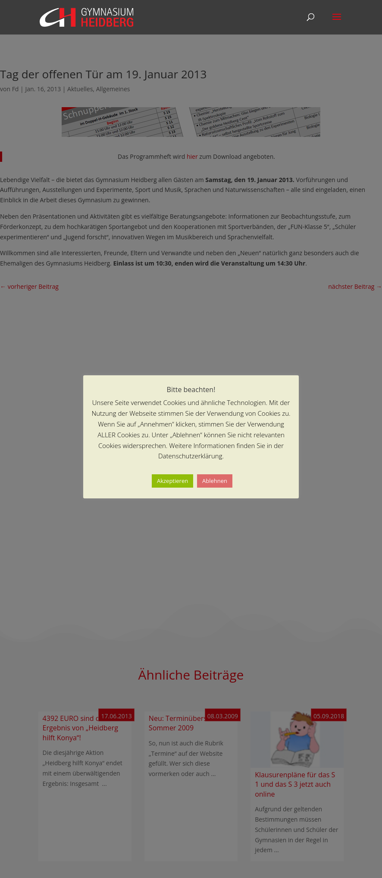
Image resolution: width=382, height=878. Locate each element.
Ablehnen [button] (214, 481)
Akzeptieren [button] (172, 481)
